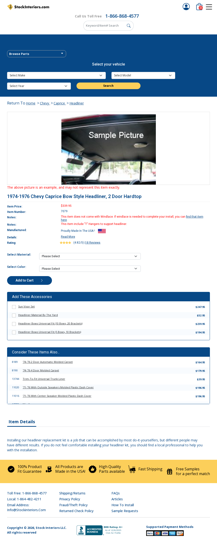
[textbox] (36, 54)
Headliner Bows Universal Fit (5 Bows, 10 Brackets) (49, 332)
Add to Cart (29, 280)
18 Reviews (92, 242)
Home (30, 103)
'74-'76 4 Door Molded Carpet (41, 370)
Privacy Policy (69, 499)
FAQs (115, 493)
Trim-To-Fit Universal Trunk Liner (44, 379)
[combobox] (36, 53)
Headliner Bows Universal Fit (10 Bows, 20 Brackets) (50, 323)
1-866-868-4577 (122, 16)
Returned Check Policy (76, 511)
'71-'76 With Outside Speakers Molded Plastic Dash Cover (58, 387)
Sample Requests (124, 511)
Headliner (76, 103)
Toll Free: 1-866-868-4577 (27, 493)
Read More (68, 236)
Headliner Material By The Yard (38, 315)
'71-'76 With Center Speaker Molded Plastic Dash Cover (57, 396)
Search (108, 86)
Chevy (45, 103)
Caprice (60, 103)
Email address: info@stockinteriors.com (26, 507)
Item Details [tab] (22, 421)
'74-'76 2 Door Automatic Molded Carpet (48, 362)
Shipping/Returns (72, 493)
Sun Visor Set (26, 306)
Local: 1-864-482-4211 (24, 499)
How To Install (122, 505)
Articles (117, 499)
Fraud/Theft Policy (73, 505)
